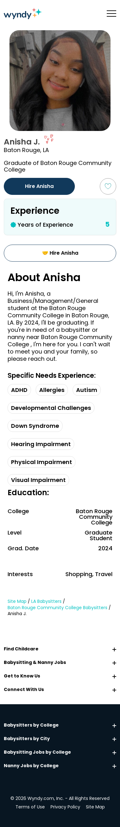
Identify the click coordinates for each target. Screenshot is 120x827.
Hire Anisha (39, 186)
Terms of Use (30, 807)
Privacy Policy (65, 807)
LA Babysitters (46, 601)
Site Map (17, 601)
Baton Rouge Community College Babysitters (57, 608)
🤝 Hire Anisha (60, 253)
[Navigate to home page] (23, 13)
